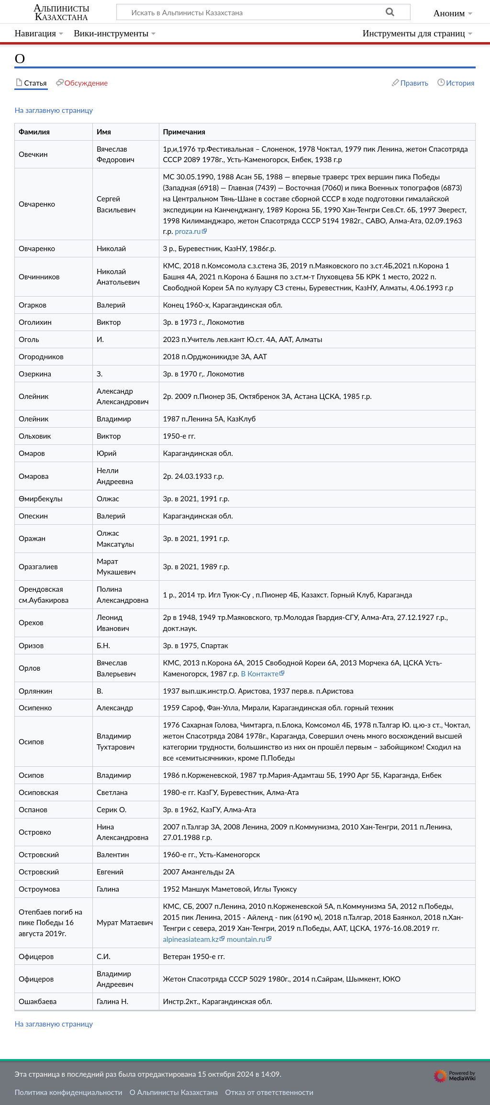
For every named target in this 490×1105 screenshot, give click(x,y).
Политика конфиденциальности (68, 1092)
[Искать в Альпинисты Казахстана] (263, 12)
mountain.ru (246, 939)
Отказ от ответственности (269, 1092)
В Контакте (260, 673)
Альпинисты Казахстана (61, 12)
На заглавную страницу (53, 110)
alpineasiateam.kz (191, 939)
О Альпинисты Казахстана (174, 1092)
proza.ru (187, 231)
